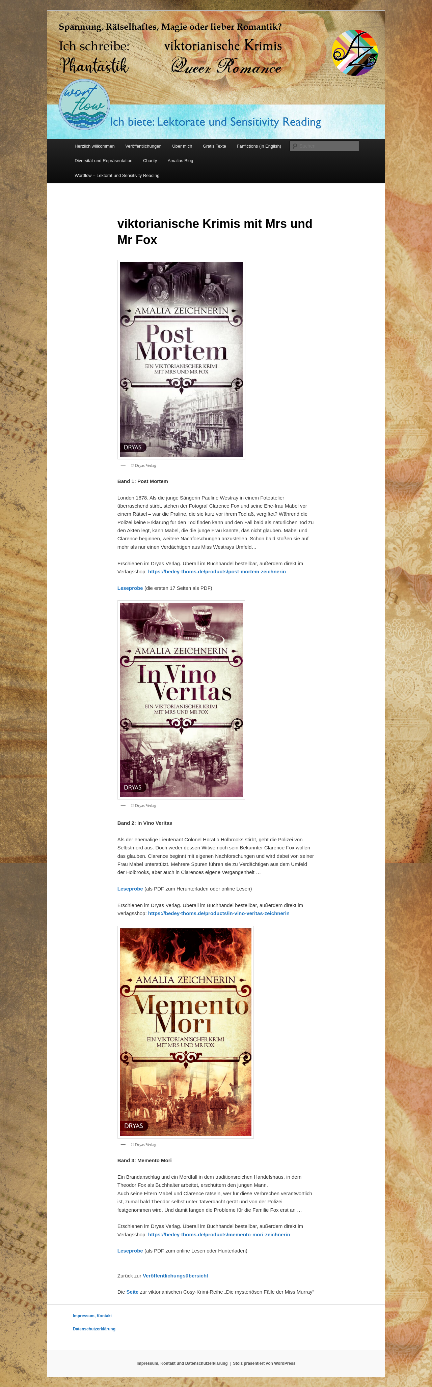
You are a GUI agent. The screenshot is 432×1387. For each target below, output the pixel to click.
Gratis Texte (214, 146)
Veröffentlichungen (143, 146)
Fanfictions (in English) (259, 146)
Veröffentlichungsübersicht (175, 1275)
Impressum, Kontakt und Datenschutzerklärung (182, 1363)
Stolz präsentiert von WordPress (264, 1363)
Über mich (182, 146)
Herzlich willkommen (94, 146)
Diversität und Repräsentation (103, 160)
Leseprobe (130, 588)
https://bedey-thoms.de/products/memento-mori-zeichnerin (219, 1234)
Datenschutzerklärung (94, 1329)
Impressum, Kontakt (92, 1316)
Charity (150, 160)
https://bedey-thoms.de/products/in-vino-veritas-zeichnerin (219, 913)
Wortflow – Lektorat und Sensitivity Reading (117, 175)
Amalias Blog (180, 160)
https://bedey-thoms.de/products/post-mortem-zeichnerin (217, 571)
